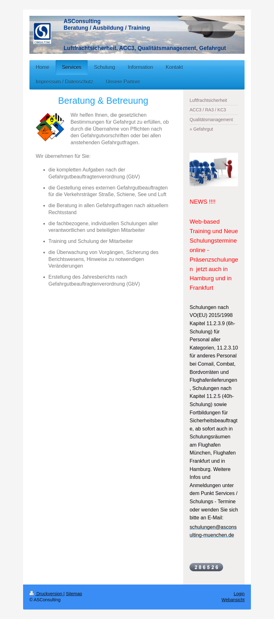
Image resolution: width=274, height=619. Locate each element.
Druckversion (46, 593)
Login (239, 593)
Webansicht (233, 599)
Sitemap (74, 593)
